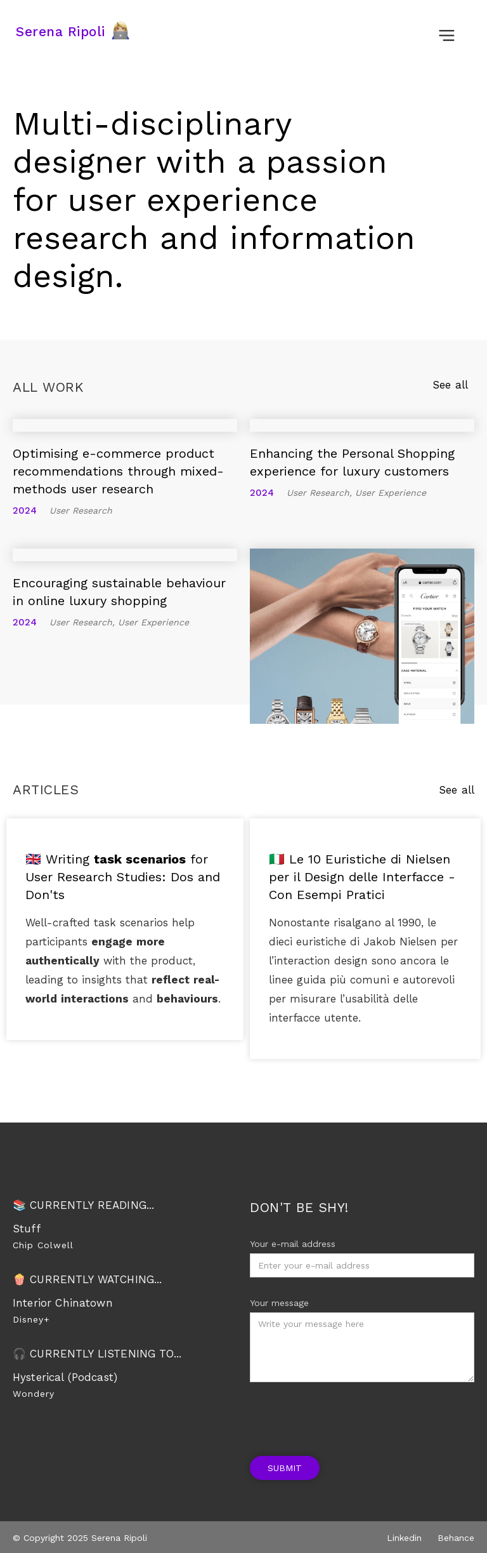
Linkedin (404, 1538)
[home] (76, 32)
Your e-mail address (292, 1244)
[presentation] (346, 1413)
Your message (279, 1303)
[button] (446, 27)
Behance (456, 1538)
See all (450, 384)
